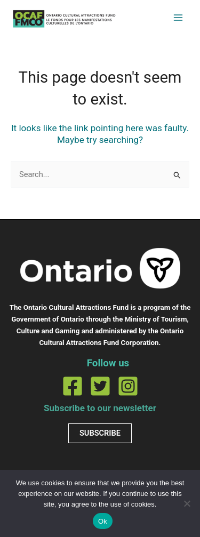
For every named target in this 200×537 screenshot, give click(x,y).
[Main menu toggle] (178, 17)
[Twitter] (100, 386)
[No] (186, 503)
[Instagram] (128, 386)
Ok (102, 521)
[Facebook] (72, 386)
